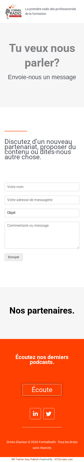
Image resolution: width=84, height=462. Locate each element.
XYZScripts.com (63, 459)
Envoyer (13, 257)
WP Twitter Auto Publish (25, 459)
